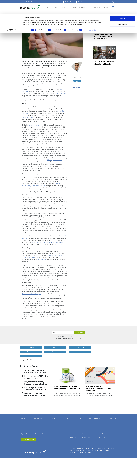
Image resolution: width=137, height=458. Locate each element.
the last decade (61, 94)
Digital (23, 418)
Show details (92, 16)
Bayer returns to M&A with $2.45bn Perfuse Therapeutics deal (36, 378)
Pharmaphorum (35, 451)
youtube (23, 444)
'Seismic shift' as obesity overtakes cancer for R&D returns (35, 372)
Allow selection (122, 10)
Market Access (37, 418)
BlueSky (28, 444)
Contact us (73, 441)
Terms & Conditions (104, 434)
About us (72, 434)
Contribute (85, 434)
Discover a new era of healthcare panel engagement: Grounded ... (99, 388)
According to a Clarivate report (31, 294)
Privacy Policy (85, 441)
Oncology (53, 418)
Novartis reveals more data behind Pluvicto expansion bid (104, 36)
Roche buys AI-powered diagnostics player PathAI (35, 388)
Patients (67, 418)
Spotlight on (112, 418)
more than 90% (41, 260)
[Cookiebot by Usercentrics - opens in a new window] (11, 16)
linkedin (25, 444)
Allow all (122, 4)
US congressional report (54, 160)
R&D (79, 418)
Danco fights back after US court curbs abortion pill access (35, 395)
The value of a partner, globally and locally (104, 63)
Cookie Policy (86, 437)
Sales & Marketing (94, 418)
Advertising (73, 437)
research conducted (34, 125)
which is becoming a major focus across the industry (48, 242)
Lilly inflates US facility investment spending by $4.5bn (34, 384)
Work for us (102, 437)
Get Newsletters (29, 440)
